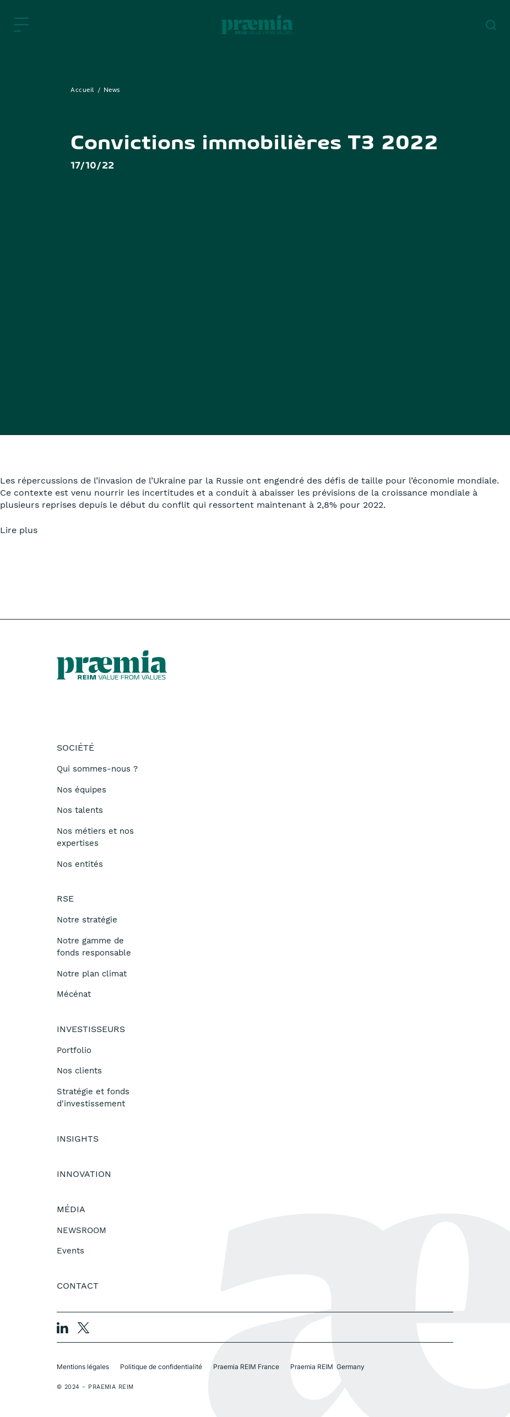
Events (70, 1251)
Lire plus (18, 530)
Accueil (82, 90)
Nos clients (79, 1071)
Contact (78, 1285)
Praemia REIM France (246, 1366)
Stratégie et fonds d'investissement (93, 1098)
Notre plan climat (92, 974)
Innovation (84, 1174)
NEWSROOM (81, 1230)
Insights (78, 1138)
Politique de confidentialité (161, 1366)
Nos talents (80, 810)
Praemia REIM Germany (327, 1366)
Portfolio (74, 1050)
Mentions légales (83, 1366)
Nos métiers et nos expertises (95, 837)
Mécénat (74, 994)
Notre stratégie (87, 920)
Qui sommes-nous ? (97, 769)
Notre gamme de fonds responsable (94, 947)
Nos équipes (81, 790)
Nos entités (80, 864)
